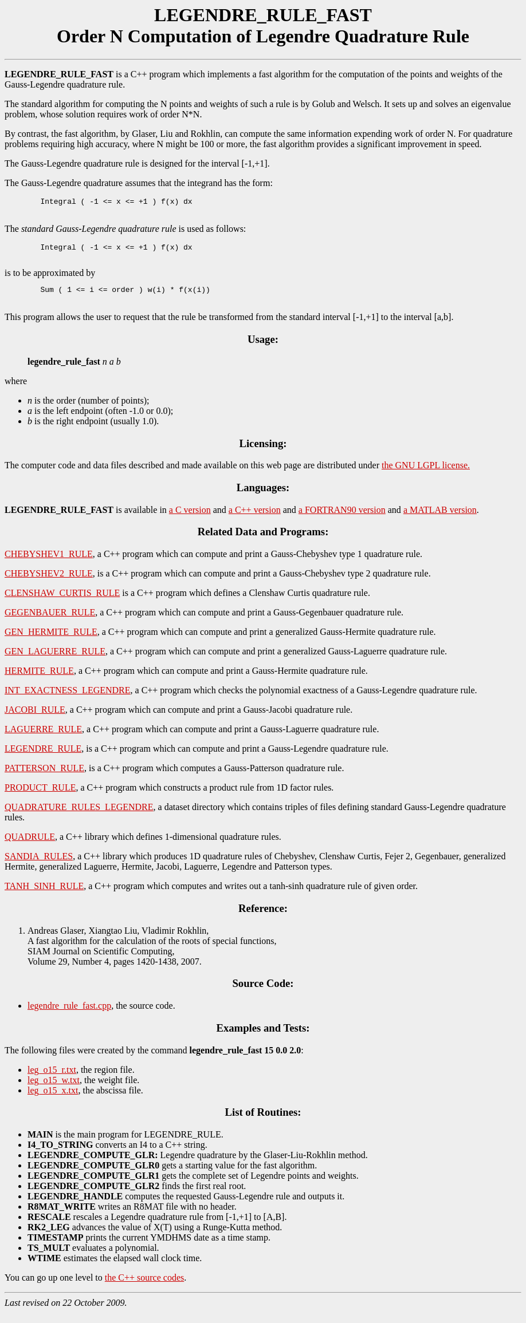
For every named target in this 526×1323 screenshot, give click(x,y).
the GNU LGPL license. (426, 475)
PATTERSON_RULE (44, 778)
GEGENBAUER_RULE (50, 622)
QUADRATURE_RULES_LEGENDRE (79, 817)
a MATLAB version (440, 520)
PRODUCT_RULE (40, 798)
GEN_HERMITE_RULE (51, 642)
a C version (190, 520)
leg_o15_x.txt (53, 1100)
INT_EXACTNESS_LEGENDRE (68, 700)
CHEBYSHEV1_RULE (49, 564)
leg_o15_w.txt (54, 1090)
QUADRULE (30, 847)
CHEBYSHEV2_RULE (49, 584)
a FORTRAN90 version (342, 520)
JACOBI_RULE (35, 720)
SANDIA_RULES (39, 866)
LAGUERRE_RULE (43, 739)
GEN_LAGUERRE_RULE (55, 661)
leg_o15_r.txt (52, 1080)
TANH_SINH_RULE (44, 896)
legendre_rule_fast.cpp (69, 1016)
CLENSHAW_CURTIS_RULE (62, 603)
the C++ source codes (144, 1288)
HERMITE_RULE (39, 681)
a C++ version (255, 520)
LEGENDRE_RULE (43, 759)
